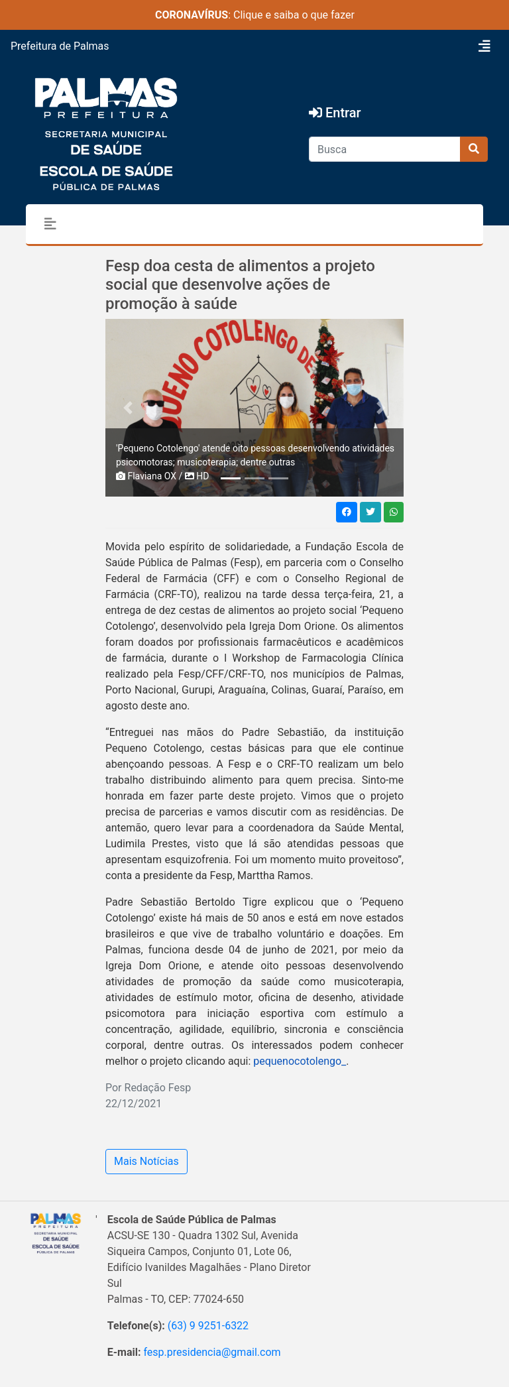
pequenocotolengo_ (298, 1061)
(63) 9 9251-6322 (208, 1325)
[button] (127, 408)
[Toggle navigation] (484, 46)
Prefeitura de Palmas (60, 46)
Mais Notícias (146, 1161)
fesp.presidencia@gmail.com (211, 1352)
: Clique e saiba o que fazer (255, 15)
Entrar (335, 113)
